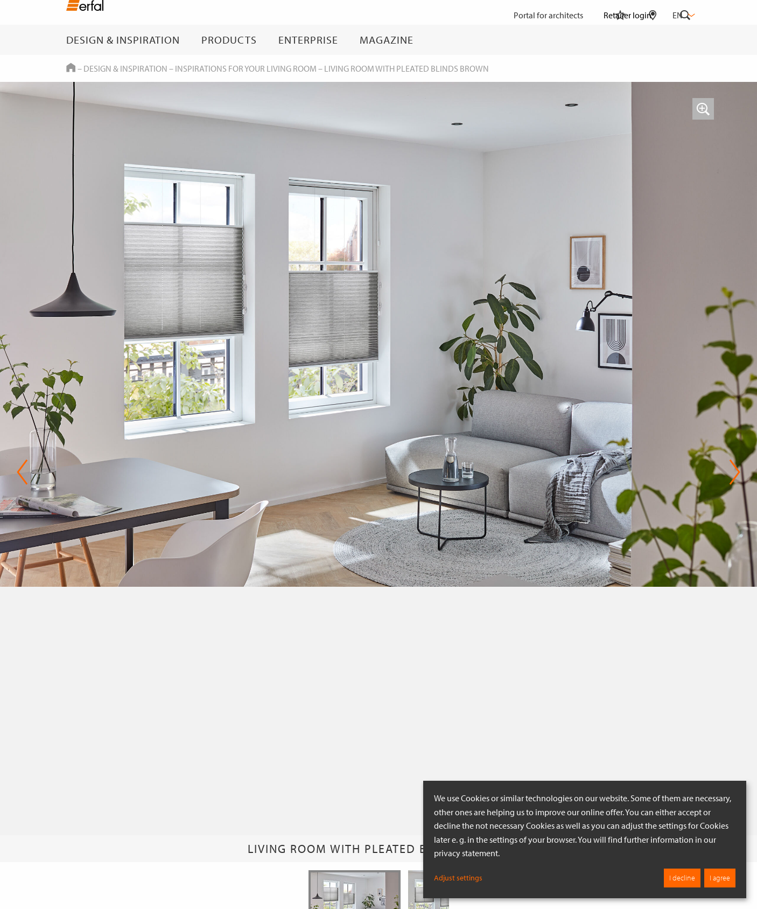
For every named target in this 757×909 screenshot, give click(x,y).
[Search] (685, 40)
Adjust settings (458, 878)
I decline (682, 878)
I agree (720, 878)
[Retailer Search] (653, 40)
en (682, 15)
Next (734, 472)
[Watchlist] (620, 40)
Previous (22, 472)
